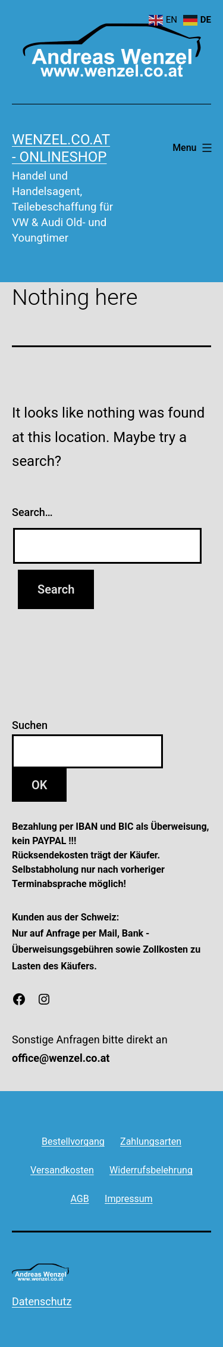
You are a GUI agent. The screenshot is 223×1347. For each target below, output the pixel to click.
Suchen (30, 725)
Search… (32, 512)
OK (39, 785)
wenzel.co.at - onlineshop (61, 148)
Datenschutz (41, 1301)
